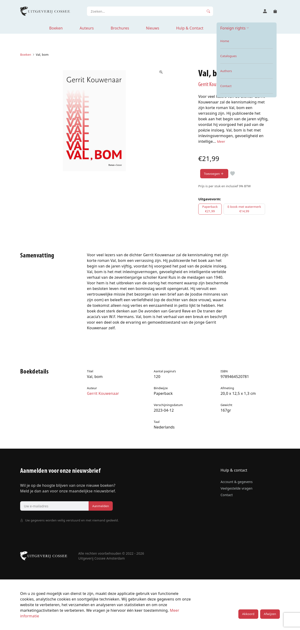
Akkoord (248, 614)
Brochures (120, 28)
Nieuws (152, 28)
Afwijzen (270, 614)
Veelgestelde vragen (236, 488)
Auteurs (87, 28)
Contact (227, 495)
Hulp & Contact (189, 28)
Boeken (56, 28)
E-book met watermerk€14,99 (244, 209)
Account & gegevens (237, 482)
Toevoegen (214, 173)
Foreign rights (233, 28)
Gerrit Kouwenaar (214, 85)
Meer (221, 141)
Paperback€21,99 (210, 209)
